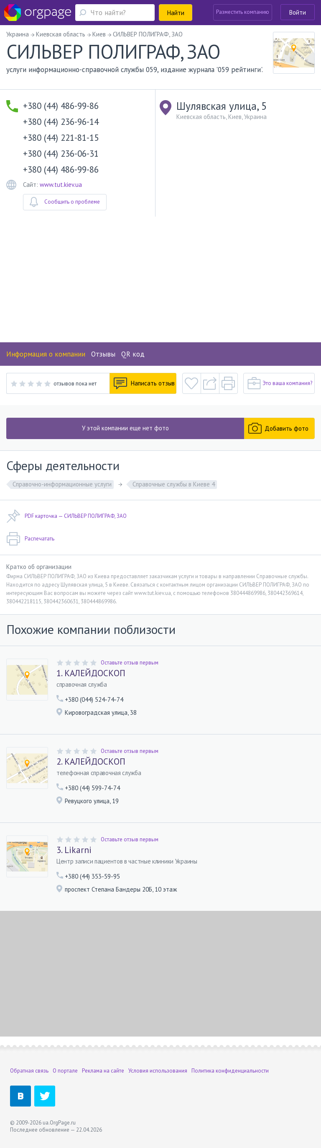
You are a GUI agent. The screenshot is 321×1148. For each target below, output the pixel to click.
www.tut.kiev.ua (61, 185)
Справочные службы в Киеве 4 (173, 484)
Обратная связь (29, 1070)
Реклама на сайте (103, 1070)
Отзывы (103, 354)
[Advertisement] (160, 279)
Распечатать (30, 539)
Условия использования (157, 1070)
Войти (297, 12)
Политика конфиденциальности (230, 1070)
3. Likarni (74, 850)
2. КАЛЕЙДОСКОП (90, 761)
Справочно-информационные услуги (62, 484)
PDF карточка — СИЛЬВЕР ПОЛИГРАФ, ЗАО (66, 516)
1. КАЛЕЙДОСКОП (90, 673)
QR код (133, 354)
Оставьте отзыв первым (129, 662)
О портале (65, 1070)
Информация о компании (45, 354)
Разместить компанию (242, 12)
